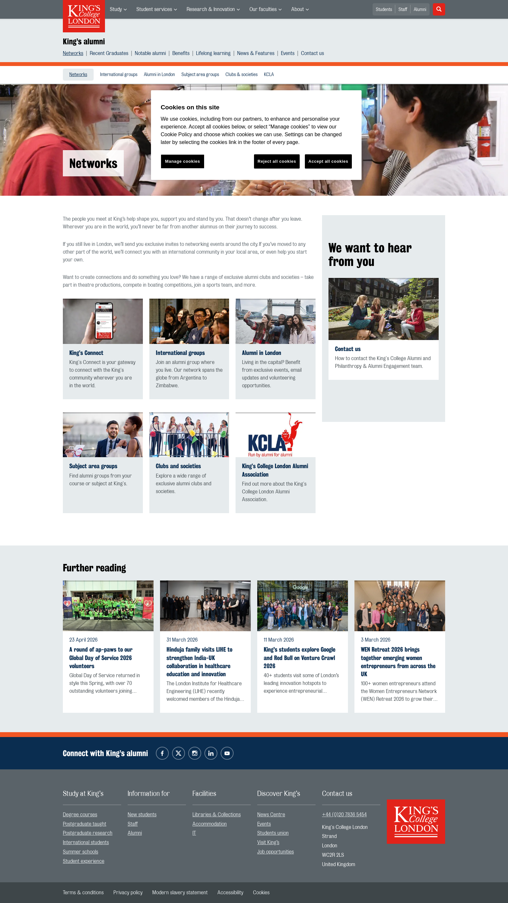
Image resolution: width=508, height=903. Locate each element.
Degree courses (80, 814)
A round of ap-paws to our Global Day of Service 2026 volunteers (101, 657)
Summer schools (80, 851)
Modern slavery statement (180, 892)
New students (142, 814)
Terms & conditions (83, 892)
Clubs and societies (178, 466)
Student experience (83, 861)
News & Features (255, 53)
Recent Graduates (109, 53)
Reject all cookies (277, 161)
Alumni (420, 9)
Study (116, 9)
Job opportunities (275, 851)
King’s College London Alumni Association (275, 470)
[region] (256, 135)
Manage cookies (182, 161)
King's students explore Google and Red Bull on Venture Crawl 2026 (299, 657)
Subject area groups (200, 74)
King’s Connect (86, 353)
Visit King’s (268, 842)
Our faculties (263, 9)
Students (384, 9)
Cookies (261, 892)
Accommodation (209, 824)
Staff (402, 9)
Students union (273, 833)
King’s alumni (84, 41)
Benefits (181, 53)
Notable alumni (150, 53)
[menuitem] (118, 9)
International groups (118, 74)
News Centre (271, 814)
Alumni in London (159, 74)
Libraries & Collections (216, 814)
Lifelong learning (213, 53)
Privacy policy (128, 892)
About (297, 9)
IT (194, 833)
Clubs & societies (241, 74)
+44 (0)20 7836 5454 (344, 814)
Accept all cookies (328, 161)
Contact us (312, 53)
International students (86, 842)
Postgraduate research (87, 833)
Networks (73, 53)
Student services (154, 9)
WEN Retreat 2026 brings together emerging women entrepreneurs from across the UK (398, 661)
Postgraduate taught (84, 824)
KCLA (269, 74)
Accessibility (230, 892)
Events (287, 53)
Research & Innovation (211, 9)
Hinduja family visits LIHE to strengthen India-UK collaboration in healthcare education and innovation (199, 661)
